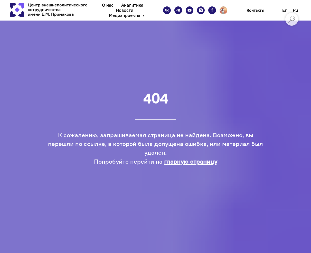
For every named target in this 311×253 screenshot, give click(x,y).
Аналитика (132, 5)
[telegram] (178, 10)
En (285, 10)
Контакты (255, 10)
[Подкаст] (223, 10)
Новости (124, 10)
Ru (295, 10)
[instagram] (201, 10)
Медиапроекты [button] (125, 15)
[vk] (167, 10)
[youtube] (189, 10)
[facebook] (212, 10)
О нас (108, 5)
